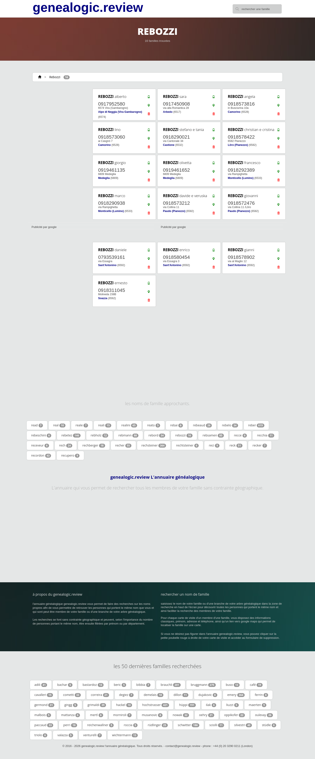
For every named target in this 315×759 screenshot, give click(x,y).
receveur (40, 445)
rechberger (93, 445)
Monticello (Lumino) (240, 178)
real (59, 425)
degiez (126, 695)
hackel (124, 705)
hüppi (187, 705)
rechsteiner (154, 445)
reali (104, 425)
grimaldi (97, 705)
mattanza (70, 715)
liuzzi (232, 705)
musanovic (152, 715)
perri (70, 725)
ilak (211, 705)
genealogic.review (88, 7)
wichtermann (125, 735)
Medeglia (104, 178)
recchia (265, 435)
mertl (96, 715)
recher (123, 445)
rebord (157, 435)
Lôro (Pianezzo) (238, 145)
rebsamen (213, 435)
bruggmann (203, 685)
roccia (131, 725)
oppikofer (234, 715)
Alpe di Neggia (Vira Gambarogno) (120, 111)
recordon (41, 455)
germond (44, 705)
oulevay (264, 715)
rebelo (230, 425)
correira (100, 695)
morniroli (122, 715)
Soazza (102, 298)
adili (40, 685)
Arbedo (167, 111)
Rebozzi (54, 77)
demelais (153, 695)
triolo (40, 735)
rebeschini (41, 435)
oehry (206, 715)
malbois (42, 715)
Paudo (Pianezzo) (174, 211)
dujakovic (207, 695)
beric (120, 685)
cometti (72, 695)
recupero (70, 455)
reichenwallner (100, 725)
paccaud (43, 725)
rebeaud (202, 425)
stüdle (269, 725)
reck (236, 445)
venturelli (92, 735)
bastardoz (93, 685)
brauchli (171, 685)
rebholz (99, 435)
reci (214, 445)
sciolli (216, 725)
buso (233, 685)
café (256, 685)
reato (153, 425)
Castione (168, 145)
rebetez (71, 435)
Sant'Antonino (107, 265)
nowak (181, 715)
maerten (257, 705)
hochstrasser (155, 705)
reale (82, 425)
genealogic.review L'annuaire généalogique (157, 477)
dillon (180, 695)
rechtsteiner (187, 445)
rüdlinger (158, 725)
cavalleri (43, 695)
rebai (176, 425)
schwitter (188, 725)
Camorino (234, 111)
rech (65, 445)
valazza (65, 735)
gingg (70, 705)
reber (256, 425)
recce (240, 435)
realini (129, 425)
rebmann (128, 435)
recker (260, 445)
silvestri (243, 725)
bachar (65, 685)
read (37, 425)
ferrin (261, 695)
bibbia (143, 685)
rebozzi (184, 435)
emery (236, 695)
